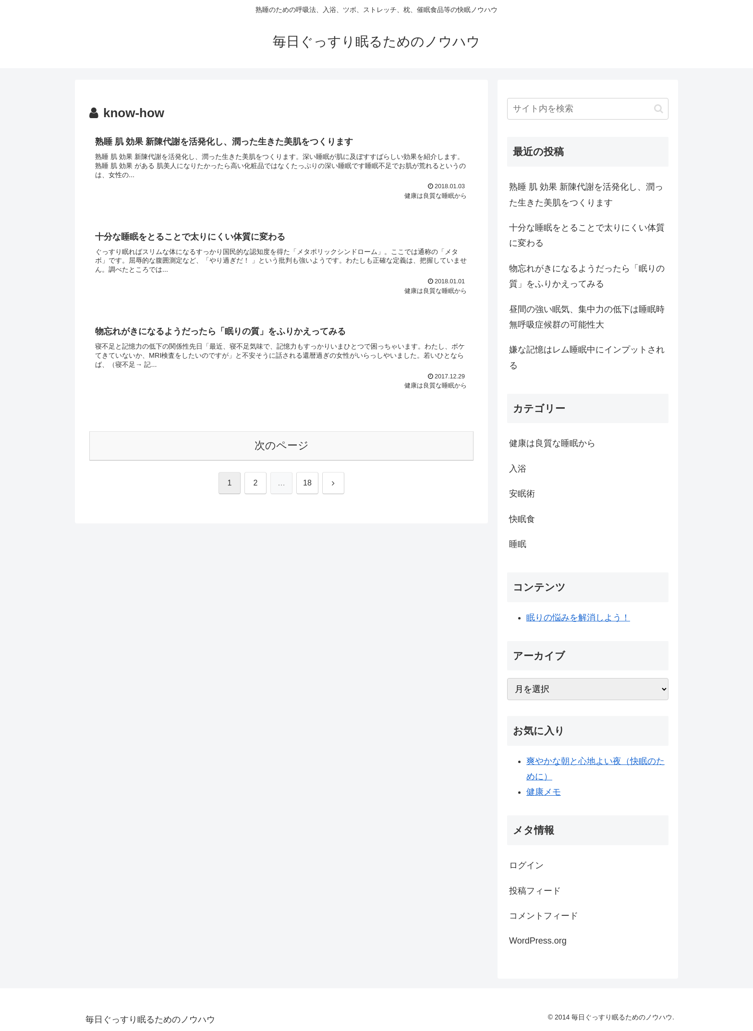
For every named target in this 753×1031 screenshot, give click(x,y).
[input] (587, 109)
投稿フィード (535, 891)
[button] (658, 108)
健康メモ (543, 792)
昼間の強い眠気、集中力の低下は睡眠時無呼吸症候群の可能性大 (587, 316)
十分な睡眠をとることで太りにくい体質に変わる (587, 235)
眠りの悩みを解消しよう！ (578, 617)
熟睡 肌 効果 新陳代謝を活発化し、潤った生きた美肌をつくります (586, 194)
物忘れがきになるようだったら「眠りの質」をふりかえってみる (587, 276)
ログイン (526, 865)
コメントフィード (543, 916)
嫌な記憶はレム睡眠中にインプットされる (587, 357)
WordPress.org (538, 941)
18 (307, 483)
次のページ (282, 445)
